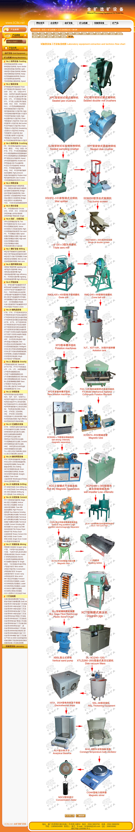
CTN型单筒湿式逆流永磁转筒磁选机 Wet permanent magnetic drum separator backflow (15, 317)
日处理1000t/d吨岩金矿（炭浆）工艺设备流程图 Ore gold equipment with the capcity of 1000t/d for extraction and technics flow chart (14, 626)
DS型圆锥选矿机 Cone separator (12, 389)
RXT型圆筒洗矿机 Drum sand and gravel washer (14, 224)
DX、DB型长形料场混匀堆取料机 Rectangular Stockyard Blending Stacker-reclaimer (15, 188)
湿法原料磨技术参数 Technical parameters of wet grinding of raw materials (15, 515)
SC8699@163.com (92, 826)
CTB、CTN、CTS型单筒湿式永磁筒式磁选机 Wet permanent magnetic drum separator (15, 313)
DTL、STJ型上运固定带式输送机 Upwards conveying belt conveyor (15, 102)
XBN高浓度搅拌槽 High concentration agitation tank (14, 272)
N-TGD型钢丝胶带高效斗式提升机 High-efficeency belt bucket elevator (15, 140)
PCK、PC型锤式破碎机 (12, 168)
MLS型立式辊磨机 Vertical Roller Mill (13, 502)
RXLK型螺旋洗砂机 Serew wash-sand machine (13, 227)
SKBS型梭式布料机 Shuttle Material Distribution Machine (14, 472)
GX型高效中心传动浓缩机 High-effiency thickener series (15, 416)
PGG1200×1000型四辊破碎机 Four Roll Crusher (15, 462)
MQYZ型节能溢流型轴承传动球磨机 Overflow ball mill (15, 254)
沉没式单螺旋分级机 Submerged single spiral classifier (12, 241)
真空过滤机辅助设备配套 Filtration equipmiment (13, 434)
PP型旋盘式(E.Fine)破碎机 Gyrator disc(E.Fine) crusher (14, 163)
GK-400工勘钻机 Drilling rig (14, 492)
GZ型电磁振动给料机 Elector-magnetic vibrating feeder (14, 76)
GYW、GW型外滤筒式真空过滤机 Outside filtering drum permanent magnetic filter (15, 427)
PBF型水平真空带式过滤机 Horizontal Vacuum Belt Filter (14, 439)
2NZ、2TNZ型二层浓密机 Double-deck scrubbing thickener (13, 412)
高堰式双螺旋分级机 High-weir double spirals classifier (15, 239)
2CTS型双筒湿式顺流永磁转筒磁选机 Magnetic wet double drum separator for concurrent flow (15, 330)
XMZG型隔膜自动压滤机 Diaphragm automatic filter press (15, 449)
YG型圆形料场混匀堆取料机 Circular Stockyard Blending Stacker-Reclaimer (14, 186)
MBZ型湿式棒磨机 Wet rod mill (15, 259)
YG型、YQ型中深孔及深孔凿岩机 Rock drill (15, 552)
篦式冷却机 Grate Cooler (13, 536)
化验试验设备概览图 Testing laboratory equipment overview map (15, 599)
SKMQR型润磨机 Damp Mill (14, 464)
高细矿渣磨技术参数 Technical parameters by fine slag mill (15, 522)
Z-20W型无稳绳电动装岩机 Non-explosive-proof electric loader (14, 559)
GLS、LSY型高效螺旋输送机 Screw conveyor (14, 106)
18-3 (49, 34)
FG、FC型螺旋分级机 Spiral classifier (14, 234)
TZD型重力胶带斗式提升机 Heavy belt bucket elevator (13, 136)
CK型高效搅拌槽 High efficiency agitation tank (15, 279)
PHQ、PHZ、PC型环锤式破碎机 (15, 171)
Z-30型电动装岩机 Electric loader (13, 557)
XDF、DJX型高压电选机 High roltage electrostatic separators (15, 339)
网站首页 (42, 23)
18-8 (84, 34)
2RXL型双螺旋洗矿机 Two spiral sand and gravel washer (14, 222)
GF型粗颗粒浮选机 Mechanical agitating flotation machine (15, 300)
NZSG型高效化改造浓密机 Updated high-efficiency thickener (13, 395)
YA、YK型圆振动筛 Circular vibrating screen (14, 209)
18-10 (98, 34)
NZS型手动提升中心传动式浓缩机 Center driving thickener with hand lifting (15, 399)
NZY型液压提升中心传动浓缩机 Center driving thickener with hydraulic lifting (15, 404)
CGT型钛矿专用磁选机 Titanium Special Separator (13, 359)
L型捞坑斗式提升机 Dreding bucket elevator (14, 131)
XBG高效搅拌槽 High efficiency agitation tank (15, 274)
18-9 (91, 34)
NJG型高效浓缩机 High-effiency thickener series (15, 419)
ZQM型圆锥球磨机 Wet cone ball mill (14, 261)
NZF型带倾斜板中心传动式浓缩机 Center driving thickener (15, 407)
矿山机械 (86, 23)
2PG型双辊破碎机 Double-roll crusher (14, 161)
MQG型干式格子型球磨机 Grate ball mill (15, 257)
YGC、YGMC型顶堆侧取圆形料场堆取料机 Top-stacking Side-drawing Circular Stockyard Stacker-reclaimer (15, 203)
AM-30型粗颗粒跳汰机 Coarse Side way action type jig (15, 379)
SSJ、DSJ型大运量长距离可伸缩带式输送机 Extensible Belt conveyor (15, 97)
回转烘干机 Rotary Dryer (13, 532)
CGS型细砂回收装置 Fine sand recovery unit (15, 231)
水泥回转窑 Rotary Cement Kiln (15, 534)
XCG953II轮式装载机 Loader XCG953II (14, 581)
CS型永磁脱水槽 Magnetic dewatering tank (13, 337)
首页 (44, 30)
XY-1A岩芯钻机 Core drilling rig (15, 489)
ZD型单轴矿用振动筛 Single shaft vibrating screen (14, 216)
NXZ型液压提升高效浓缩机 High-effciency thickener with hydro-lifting (14, 421)
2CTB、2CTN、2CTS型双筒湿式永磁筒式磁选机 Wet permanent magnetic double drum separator (15, 322)
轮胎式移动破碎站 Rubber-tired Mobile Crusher (15, 175)
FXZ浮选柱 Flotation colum (13, 307)
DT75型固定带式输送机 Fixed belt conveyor (14, 89)
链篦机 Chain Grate (11, 476)
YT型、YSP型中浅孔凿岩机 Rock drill (14, 550)
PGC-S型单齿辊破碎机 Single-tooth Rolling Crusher (15, 459)
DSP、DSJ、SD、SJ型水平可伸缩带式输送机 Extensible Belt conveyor (15, 92)
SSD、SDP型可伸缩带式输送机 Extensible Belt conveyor (15, 94)
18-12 (112, 34)
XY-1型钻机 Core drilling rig (14, 494)
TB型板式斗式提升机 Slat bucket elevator (13, 138)
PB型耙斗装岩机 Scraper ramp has (15, 547)
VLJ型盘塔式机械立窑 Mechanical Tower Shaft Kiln (14, 541)
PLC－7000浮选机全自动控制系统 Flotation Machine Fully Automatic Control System (14, 292)
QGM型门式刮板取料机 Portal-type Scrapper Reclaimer (15, 196)
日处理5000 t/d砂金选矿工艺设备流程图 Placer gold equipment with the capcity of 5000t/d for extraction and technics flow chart (15, 614)
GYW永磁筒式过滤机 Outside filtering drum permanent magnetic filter (14, 429)
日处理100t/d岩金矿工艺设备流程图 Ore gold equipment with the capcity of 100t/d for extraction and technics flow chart (15, 619)
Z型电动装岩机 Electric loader (15, 554)
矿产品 (120, 23)
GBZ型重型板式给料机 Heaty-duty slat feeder (15, 74)
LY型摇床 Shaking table (12, 384)
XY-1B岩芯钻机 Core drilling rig (15, 487)
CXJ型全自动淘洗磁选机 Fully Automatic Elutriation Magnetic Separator (15, 344)
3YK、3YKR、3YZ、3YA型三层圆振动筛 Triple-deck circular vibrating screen (15, 211)
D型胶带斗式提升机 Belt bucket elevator (15, 123)
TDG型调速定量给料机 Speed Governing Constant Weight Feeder (15, 81)
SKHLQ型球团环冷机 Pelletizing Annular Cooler (13, 481)
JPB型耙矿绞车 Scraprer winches (13, 571)
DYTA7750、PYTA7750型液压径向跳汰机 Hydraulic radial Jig (15, 367)
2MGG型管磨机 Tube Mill (13, 507)
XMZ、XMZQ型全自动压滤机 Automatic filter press (14, 446)
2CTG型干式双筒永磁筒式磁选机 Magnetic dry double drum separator (15, 334)
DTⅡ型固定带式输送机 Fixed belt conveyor (14, 87)
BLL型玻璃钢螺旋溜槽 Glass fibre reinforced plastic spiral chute (14, 382)
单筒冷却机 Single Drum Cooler (15, 539)
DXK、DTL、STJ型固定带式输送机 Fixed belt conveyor (15, 99)
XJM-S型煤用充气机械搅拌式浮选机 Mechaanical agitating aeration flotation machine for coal (15, 304)
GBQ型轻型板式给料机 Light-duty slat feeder (14, 69)
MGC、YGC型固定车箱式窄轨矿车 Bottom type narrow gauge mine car (15, 564)
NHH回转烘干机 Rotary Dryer (14, 529)
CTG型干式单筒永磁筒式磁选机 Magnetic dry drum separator (15, 332)
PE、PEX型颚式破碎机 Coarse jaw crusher (15, 146)
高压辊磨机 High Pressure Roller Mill (13, 510)
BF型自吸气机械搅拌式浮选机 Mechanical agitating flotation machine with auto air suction (15, 287)
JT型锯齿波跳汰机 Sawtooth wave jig (14, 365)
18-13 (119, 34)
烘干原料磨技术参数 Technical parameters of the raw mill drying (15, 520)
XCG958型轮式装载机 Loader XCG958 (15, 584)
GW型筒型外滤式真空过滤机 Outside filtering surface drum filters (14, 432)
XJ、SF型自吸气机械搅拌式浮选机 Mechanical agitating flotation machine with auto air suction (15, 285)
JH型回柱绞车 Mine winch (13, 576)
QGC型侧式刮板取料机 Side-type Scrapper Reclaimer (14, 193)
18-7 (77, 34)
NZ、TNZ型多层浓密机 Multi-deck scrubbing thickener (14, 409)
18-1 (35, 34)
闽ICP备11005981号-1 (80, 828)
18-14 (35, 37)
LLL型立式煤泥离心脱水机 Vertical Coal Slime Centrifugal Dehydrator (15, 454)
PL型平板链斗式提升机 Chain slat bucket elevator (14, 126)
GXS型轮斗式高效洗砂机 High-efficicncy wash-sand (15, 229)
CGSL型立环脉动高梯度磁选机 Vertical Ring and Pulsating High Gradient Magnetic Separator (15, 349)
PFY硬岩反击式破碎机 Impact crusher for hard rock (15, 158)
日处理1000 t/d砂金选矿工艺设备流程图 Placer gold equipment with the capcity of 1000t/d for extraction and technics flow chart (15, 606)
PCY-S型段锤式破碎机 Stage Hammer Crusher (14, 500)
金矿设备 (71, 23)
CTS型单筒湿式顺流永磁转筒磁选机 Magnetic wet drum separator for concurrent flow (15, 320)
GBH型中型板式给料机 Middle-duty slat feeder (15, 71)
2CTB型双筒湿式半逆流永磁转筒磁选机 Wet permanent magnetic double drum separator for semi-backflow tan (15, 325)
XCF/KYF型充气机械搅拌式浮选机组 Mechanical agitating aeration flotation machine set (15, 290)
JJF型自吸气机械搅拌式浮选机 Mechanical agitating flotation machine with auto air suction (15, 295)
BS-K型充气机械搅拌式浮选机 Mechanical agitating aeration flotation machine (15, 297)
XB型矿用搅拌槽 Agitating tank (15, 267)
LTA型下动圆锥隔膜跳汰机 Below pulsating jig (13, 374)
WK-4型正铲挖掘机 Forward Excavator (14, 579)
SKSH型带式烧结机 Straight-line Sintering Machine (14, 474)
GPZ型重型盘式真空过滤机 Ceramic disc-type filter (14, 444)
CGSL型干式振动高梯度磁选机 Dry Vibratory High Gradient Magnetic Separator (15, 352)
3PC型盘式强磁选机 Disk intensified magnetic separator (14, 342)
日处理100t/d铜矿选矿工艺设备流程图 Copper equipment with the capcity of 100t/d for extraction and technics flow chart (15, 636)
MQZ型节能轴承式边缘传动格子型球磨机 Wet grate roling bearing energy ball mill (15, 252)
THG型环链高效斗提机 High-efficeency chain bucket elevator (15, 116)
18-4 (56, 34)
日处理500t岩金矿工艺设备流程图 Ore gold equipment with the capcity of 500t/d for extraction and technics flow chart (15, 623)
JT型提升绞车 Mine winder (13, 567)
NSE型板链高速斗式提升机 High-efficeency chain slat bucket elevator (14, 109)
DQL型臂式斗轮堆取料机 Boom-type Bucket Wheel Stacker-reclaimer (13, 201)
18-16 (49, 37)
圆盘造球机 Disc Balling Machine (12, 467)
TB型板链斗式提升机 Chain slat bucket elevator (15, 121)
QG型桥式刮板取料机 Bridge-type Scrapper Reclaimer (14, 191)
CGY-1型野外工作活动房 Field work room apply (15, 593)
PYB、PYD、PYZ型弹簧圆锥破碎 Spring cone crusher (15, 151)
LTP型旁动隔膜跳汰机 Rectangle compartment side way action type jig (14, 372)
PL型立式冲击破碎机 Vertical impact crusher (14, 166)
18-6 (70, 34)
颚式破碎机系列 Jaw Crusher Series (14, 178)
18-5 (63, 34)
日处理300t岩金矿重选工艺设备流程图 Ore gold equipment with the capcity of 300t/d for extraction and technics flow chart (15, 621)
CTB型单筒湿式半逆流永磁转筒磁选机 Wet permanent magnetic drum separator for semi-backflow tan (15, 315)
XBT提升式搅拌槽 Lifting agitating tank (13, 270)
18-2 (42, 34)
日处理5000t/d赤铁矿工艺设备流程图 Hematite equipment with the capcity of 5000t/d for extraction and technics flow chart (15, 628)
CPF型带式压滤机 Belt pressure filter (12, 437)
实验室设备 (102, 23)
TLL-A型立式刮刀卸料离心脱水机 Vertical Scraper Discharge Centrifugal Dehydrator (15, 451)
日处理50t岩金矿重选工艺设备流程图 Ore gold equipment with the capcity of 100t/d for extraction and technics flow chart (15, 616)
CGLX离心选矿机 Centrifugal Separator (14, 386)
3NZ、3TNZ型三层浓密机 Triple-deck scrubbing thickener (15, 414)
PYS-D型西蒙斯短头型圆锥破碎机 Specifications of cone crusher (15, 156)
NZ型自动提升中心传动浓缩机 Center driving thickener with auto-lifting (15, 402)
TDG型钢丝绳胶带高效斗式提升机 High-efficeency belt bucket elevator (15, 114)
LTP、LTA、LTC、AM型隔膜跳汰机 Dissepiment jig (15, 369)
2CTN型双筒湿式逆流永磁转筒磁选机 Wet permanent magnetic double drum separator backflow (15, 327)
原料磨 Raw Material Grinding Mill (14, 512)
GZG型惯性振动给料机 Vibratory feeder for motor (13, 79)
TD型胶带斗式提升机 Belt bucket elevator (13, 133)
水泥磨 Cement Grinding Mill (14, 524)
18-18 (63, 37)
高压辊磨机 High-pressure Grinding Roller (13, 173)
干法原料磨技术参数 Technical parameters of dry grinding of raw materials (15, 517)
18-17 (56, 37)
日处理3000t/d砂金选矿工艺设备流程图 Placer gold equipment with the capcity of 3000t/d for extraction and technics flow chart (15, 611)
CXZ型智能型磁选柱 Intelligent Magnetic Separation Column (15, 347)
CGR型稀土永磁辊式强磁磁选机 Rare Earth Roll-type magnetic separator (15, 354)
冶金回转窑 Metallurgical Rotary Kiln (15, 479)
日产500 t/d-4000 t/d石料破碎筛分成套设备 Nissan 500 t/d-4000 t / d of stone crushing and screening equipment (15, 638)
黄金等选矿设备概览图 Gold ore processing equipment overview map (15, 602)
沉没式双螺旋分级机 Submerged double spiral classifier (13, 244)
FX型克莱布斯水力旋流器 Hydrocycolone (13, 246)
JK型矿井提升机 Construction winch (14, 569)
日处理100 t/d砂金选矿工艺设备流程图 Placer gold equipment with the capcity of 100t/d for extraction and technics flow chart (15, 604)
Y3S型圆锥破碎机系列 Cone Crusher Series (14, 180)
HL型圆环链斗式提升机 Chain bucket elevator (14, 119)
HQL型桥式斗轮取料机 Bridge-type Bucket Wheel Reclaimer (15, 198)
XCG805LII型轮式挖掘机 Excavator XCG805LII (13, 591)
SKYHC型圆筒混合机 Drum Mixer (14, 469)
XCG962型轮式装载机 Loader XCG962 (15, 586)
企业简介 (56, 23)
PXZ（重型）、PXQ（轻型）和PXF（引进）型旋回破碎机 (15, 149)
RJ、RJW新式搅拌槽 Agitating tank (15, 277)
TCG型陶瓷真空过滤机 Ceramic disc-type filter (15, 442)
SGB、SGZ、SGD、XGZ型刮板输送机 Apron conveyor (15, 104)
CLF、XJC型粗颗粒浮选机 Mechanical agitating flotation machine (14, 302)
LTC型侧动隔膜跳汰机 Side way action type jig (15, 377)
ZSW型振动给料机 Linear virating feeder (13, 64)
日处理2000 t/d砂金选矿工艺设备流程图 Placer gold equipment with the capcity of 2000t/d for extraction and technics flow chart (15, 609)
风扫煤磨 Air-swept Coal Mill (14, 527)
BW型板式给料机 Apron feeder (15, 67)
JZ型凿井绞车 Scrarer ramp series (14, 574)
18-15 (42, 37)
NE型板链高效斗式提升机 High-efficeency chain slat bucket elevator (15, 111)
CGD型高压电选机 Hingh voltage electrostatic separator (14, 356)
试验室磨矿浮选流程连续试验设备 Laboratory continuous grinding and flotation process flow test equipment (15, 640)
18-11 (105, 34)
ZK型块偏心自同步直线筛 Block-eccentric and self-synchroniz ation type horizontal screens (15, 214)
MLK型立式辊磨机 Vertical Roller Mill (13, 505)
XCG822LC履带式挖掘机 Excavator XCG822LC (13, 589)
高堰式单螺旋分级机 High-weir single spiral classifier (15, 236)
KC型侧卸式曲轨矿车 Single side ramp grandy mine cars (14, 562)
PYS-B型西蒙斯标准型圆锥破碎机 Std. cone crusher (15, 153)
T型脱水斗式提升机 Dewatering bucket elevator (15, 128)
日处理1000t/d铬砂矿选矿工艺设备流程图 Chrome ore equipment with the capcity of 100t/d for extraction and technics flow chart (15, 633)
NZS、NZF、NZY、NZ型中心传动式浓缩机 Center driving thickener (15, 397)
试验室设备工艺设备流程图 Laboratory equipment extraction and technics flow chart (15, 643)
